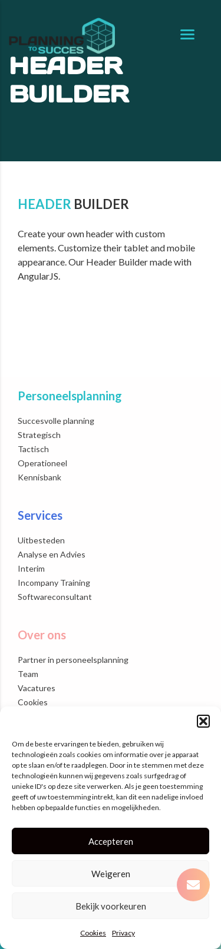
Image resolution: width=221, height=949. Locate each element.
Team (28, 674)
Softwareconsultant (55, 597)
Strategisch (39, 435)
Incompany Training (54, 583)
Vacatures (36, 688)
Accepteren (110, 841)
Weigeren (110, 873)
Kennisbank (39, 477)
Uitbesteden (41, 540)
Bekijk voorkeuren (110, 906)
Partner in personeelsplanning (73, 660)
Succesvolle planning (56, 421)
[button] (203, 721)
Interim (31, 568)
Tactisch (33, 449)
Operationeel (42, 463)
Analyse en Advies (51, 554)
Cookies (93, 932)
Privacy (123, 932)
